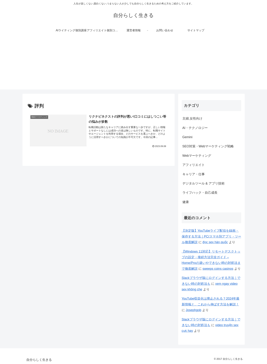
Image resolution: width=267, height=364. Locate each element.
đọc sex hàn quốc (215, 242)
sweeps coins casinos (218, 268)
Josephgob (193, 310)
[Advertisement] (133, 64)
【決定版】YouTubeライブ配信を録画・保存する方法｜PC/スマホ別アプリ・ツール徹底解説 (211, 236)
